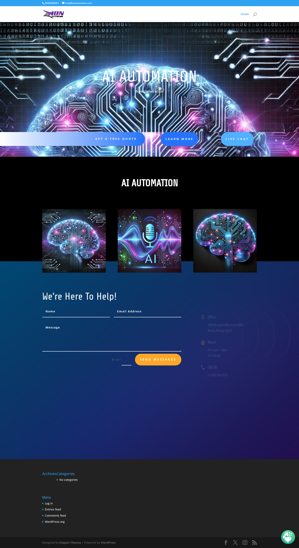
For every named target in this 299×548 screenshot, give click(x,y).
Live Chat (222, 139)
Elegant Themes (70, 542)
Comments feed (55, 515)
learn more (169, 139)
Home (245, 14)
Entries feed (53, 509)
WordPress (108, 542)
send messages (158, 359)
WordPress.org (55, 522)
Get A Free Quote (113, 139)
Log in (49, 503)
